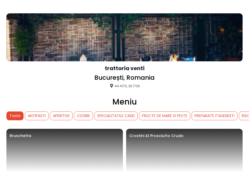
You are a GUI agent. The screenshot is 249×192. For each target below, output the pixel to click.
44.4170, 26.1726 (124, 86)
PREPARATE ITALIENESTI (214, 115)
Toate (15, 115)
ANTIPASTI (37, 115)
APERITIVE (61, 115)
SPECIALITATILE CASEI (116, 115)
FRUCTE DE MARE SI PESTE (164, 115)
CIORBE (83, 115)
